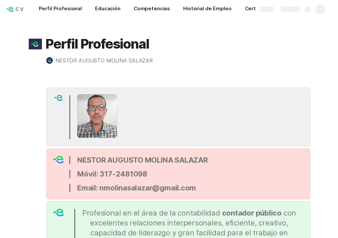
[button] (35, 44)
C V (19, 9)
